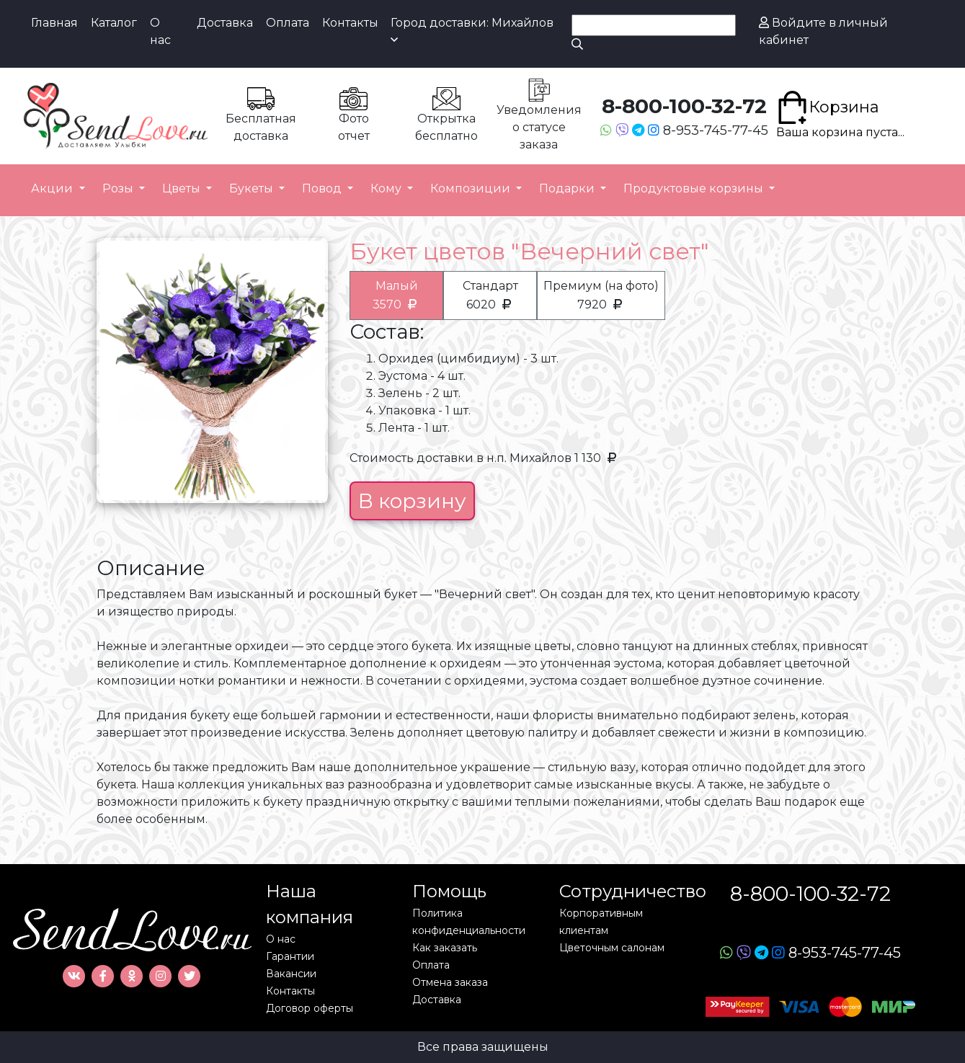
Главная (54, 23)
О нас (160, 31)
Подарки (568, 188)
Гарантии (290, 956)
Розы (119, 188)
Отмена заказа (450, 982)
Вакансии (291, 973)
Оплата (287, 23)
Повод (323, 188)
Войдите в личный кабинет (823, 31)
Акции (53, 188)
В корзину (412, 501)
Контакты (350, 23)
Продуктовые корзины (694, 188)
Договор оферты (309, 1008)
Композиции (471, 188)
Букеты (252, 188)
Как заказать (444, 947)
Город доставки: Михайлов (472, 30)
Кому (387, 188)
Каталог (114, 23)
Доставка (225, 23)
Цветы (182, 188)
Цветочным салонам (611, 947)
